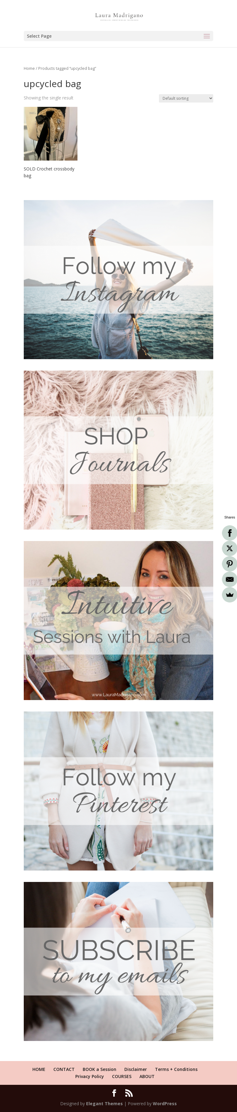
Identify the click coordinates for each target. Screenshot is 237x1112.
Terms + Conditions (176, 1069)
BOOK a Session (99, 1069)
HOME (38, 1069)
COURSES (121, 1076)
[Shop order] (186, 98)
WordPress (165, 1103)
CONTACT (64, 1069)
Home (29, 68)
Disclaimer (135, 1069)
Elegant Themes (104, 1103)
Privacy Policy (89, 1076)
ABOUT (147, 1076)
